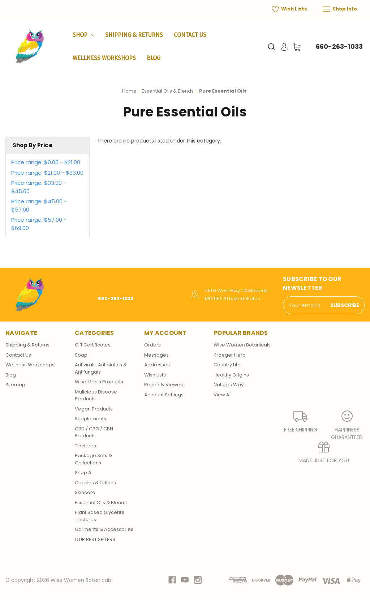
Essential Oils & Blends (101, 502)
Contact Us (190, 34)
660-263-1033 (339, 46)
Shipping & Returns (134, 34)
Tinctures (85, 445)
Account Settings (164, 394)
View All (223, 394)
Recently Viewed (164, 384)
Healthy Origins (231, 374)
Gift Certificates (93, 344)
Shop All (84, 472)
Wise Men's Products (99, 381)
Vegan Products (94, 408)
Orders (152, 344)
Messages (156, 355)
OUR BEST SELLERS (95, 539)
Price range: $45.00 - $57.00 (39, 205)
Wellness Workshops (104, 58)
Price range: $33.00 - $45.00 (38, 187)
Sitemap (15, 384)
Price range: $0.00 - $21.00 (45, 162)
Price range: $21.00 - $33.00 (47, 172)
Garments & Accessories (104, 529)
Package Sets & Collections (93, 459)
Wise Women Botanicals (242, 344)
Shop (83, 34)
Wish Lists (289, 9)
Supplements (90, 418)
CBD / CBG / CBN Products (94, 432)
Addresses (157, 364)
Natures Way (229, 384)
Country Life (227, 364)
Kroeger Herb (230, 355)
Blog (153, 58)
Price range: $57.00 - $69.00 (38, 224)
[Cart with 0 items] (296, 46)
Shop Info (340, 9)
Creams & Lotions (95, 482)
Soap (81, 355)
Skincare (85, 492)
